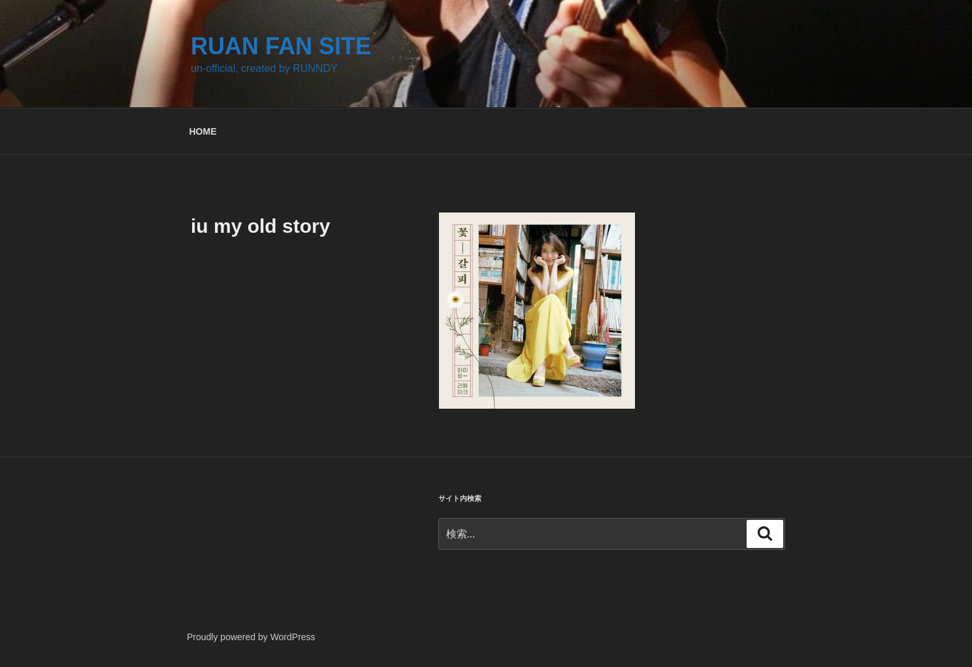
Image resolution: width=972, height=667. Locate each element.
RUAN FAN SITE (281, 46)
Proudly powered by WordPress (251, 637)
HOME (203, 131)
